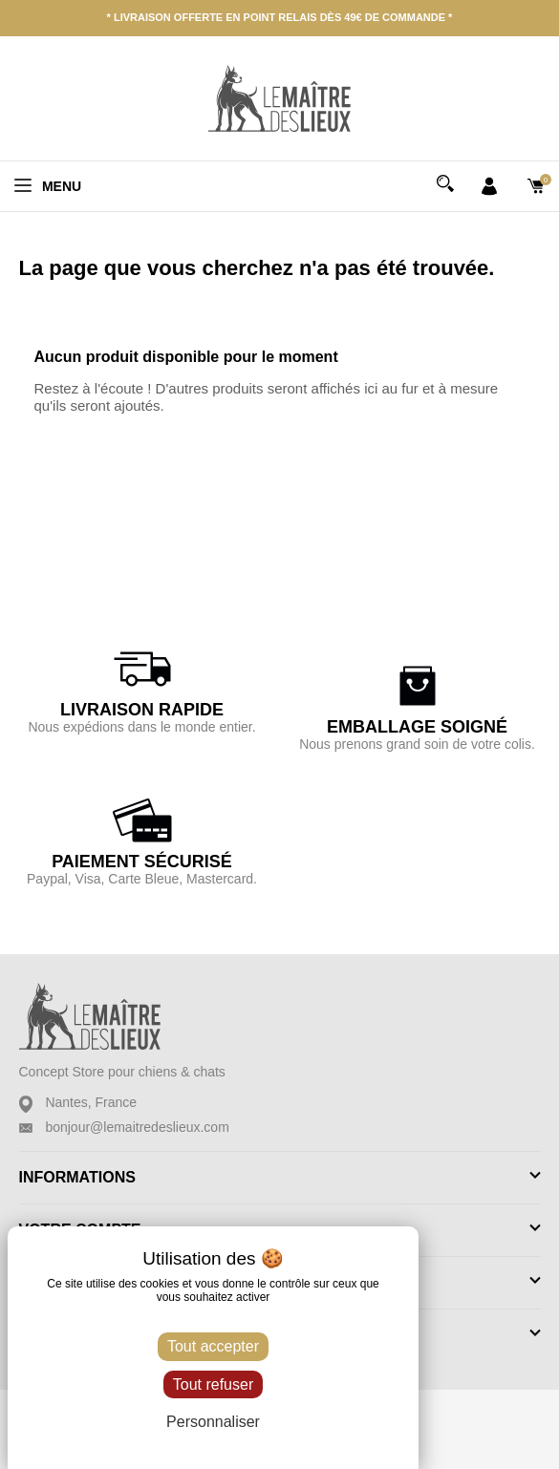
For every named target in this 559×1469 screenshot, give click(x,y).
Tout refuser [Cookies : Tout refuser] (213, 1384)
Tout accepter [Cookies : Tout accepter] (213, 1346)
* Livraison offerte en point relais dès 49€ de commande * (280, 17)
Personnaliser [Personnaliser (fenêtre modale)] (213, 1422)
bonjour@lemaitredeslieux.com (136, 1127)
